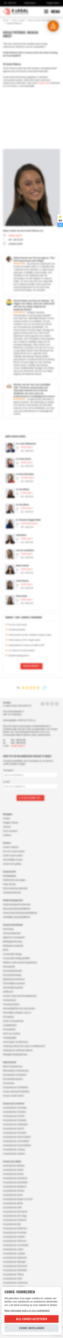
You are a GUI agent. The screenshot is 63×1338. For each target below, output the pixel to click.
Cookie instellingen (31, 1328)
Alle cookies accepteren (31, 1319)
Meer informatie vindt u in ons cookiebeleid (26, 1310)
